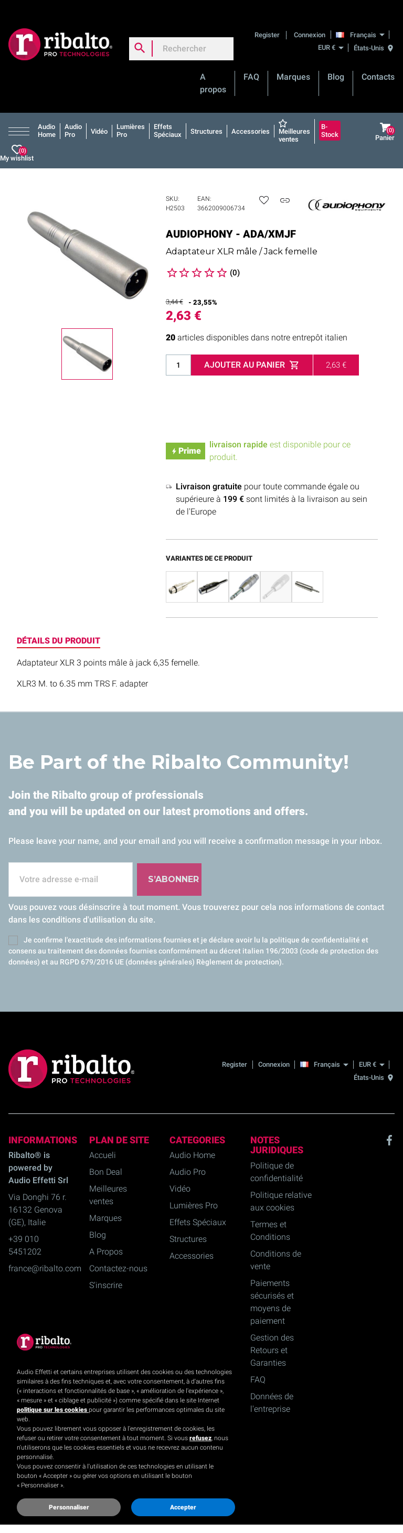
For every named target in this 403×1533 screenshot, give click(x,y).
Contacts (378, 66)
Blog (335, 66)
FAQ (251, 66)
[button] (21, 120)
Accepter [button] (183, 1507)
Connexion (309, 23)
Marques (293, 66)
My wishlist (17, 142)
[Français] (363, 23)
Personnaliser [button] (69, 1507)
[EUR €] (330, 36)
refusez (200, 1438)
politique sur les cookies (53, 1409)
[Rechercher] (181, 37)
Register (267, 23)
